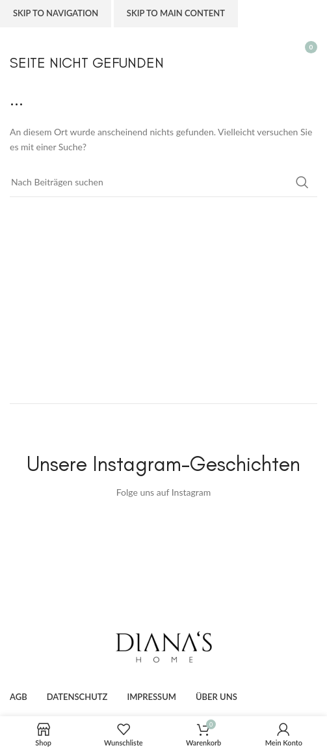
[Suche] (163, 182)
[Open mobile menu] (16, 47)
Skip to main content (176, 13)
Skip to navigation (55, 13)
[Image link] (164, 646)
